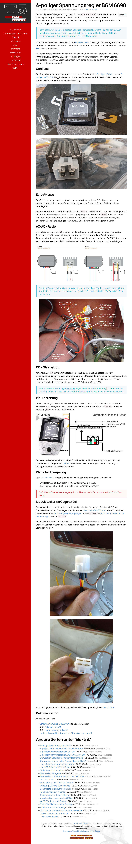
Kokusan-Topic (52, 727)
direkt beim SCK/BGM (93, 510)
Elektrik (94, 9)
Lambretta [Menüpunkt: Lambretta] (15, 60)
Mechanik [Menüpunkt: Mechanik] (15, 41)
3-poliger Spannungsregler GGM (55, 745)
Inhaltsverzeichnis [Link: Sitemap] (87, 831)
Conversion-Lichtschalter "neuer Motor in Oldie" (63, 761)
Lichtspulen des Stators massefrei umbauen (61, 810)
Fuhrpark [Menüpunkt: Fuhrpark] (15, 48)
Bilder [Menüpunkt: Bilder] (15, 45)
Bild (37, 48)
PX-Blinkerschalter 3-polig (52, 807)
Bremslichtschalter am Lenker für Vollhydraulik (62, 776)
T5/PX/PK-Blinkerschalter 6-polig (56, 804)
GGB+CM (70, 388)
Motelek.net (81, 42)
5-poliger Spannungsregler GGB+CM (57, 751)
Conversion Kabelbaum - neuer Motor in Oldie (61, 757)
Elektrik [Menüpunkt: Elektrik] (15, 37)
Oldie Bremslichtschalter (52, 770)
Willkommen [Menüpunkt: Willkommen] (15, 29)
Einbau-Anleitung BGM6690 (53, 723)
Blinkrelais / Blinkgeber (51, 773)
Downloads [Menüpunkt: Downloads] (15, 52)
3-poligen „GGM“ (104, 74)
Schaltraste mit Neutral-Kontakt (55, 788)
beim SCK (107, 707)
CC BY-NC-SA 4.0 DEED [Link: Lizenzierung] (80, 823)
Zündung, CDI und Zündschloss (55, 785)
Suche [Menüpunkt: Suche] (15, 67)
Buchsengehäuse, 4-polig (66, 513)
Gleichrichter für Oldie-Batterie (55, 795)
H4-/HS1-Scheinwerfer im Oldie (55, 767)
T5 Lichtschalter (48, 779)
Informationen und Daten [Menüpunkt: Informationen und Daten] (15, 33)
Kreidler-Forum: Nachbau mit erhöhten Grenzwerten (65, 733)
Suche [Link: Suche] (97, 831)
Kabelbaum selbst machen (52, 791)
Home (87, 9)
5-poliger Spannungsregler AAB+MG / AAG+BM (62, 754)
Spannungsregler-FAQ (55, 730)
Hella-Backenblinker (49, 816)
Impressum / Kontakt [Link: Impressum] (71, 831)
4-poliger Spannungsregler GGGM (56, 798)
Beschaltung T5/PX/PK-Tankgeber (56, 782)
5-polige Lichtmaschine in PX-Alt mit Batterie (61, 748)
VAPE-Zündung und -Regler (53, 801)
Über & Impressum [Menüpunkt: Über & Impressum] (15, 64)
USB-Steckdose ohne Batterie (54, 813)
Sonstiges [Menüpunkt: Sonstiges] (15, 56)
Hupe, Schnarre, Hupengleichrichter (57, 764)
